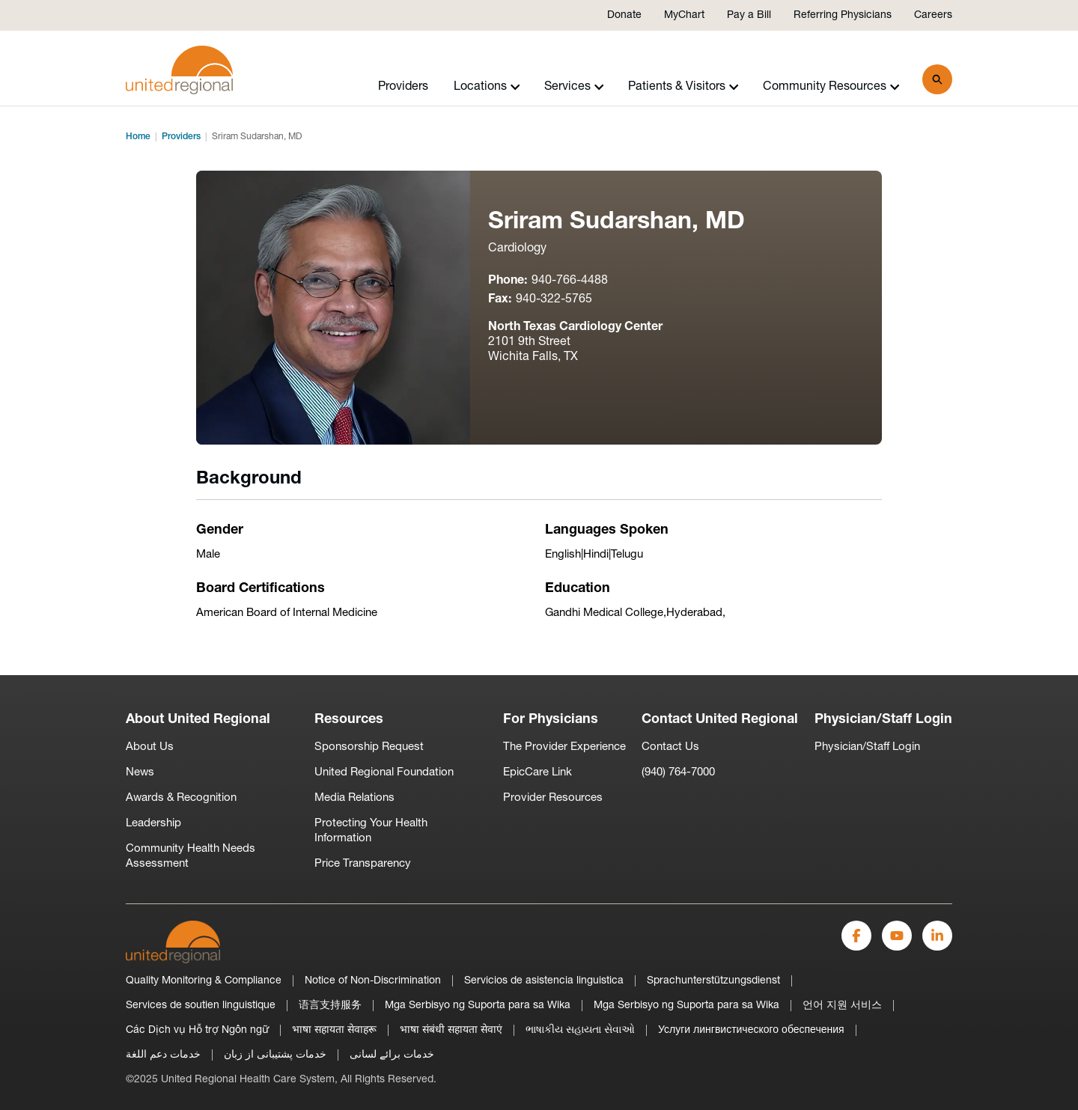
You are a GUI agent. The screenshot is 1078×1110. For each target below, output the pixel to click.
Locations (487, 87)
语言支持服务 (330, 1005)
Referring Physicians (843, 15)
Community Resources (831, 87)
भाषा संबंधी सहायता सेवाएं (451, 1030)
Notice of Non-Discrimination (373, 981)
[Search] (937, 79)
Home (138, 136)
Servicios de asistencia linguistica (544, 981)
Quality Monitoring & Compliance (203, 981)
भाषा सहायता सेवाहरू (334, 1030)
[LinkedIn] (937, 936)
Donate (624, 15)
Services (574, 87)
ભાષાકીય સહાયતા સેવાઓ (580, 1030)
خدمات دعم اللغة (163, 1055)
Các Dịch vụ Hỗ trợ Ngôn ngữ (197, 1030)
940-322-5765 (554, 299)
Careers (933, 15)
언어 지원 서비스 (842, 1005)
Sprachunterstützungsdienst (713, 981)
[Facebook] (856, 936)
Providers (403, 87)
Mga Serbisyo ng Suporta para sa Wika (477, 1005)
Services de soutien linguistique (200, 1005)
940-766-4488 (570, 281)
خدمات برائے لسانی (392, 1055)
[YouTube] (897, 936)
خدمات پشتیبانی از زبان (275, 1055)
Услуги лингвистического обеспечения (751, 1030)
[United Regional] (173, 942)
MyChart (684, 15)
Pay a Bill (749, 15)
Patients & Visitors (683, 87)
